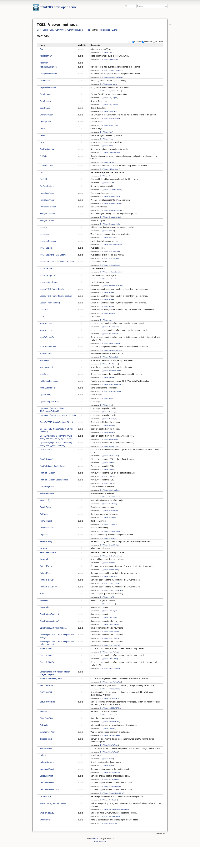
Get (41, 172)
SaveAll (43, 593)
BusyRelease (45, 101)
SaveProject (45, 607)
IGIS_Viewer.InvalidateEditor (109, 251)
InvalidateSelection (48, 268)
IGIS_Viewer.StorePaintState (109, 722)
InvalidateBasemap (48, 241)
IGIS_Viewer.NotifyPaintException (111, 384)
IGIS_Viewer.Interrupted (107, 237)
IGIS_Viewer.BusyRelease (108, 104)
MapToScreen (46, 323)
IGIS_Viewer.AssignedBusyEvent (110, 70)
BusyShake (45, 108)
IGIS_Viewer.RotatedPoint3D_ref (110, 590)
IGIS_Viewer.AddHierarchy (108, 59)
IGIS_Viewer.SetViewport (108, 715)
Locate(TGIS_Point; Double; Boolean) (56, 296)
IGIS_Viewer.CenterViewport (109, 118)
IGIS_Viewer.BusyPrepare (108, 98)
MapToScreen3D (47, 330)
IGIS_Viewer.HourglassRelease (110, 210)
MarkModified (46, 353)
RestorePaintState (48, 552)
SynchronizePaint (47, 732)
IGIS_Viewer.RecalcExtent (108, 510)
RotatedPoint (45, 573)
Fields (87, 30)
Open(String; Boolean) (49, 401)
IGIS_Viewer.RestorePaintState (110, 556)
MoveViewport (46, 360)
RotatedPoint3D (47, 580)
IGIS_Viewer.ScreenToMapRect (110, 682)
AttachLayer (45, 80)
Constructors (77, 30)
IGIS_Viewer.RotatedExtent (108, 569)
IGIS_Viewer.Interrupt (106, 231)
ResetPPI (44, 548)
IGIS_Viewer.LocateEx (107, 313)
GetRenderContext (48, 186)
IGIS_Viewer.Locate (106, 292)
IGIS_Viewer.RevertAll (107, 563)
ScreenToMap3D (47, 655)
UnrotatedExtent (47, 769)
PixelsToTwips (46, 450)
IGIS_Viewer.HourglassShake (109, 224)
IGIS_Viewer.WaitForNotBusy (109, 816)
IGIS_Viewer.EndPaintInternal (109, 152)
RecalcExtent (45, 507)
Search (166, 6)
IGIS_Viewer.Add (105, 52)
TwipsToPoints (46, 748)
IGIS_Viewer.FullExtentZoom (109, 169)
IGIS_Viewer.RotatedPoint (108, 576)
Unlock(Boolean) (47, 762)
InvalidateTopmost (48, 275)
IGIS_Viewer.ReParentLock (108, 524)
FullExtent (44, 156)
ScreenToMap (46, 648)
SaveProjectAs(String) (49, 621)
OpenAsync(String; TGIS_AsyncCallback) (58, 415)
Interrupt (43, 227)
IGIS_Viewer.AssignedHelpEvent (110, 77)
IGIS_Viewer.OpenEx (106, 425)
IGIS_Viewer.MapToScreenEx (109, 343)
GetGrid (43, 179)
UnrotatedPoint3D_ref (49, 790)
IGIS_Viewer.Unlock (106, 759)
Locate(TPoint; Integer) (50, 303)
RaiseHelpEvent (47, 493)
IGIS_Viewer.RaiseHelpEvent (109, 497)
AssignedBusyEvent (48, 67)
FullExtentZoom (46, 166)
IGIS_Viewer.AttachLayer (108, 84)
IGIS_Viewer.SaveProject (108, 611)
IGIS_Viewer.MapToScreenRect (110, 350)
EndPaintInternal (47, 149)
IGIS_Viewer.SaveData (107, 604)
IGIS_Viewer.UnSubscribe (108, 800)
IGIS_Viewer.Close (105, 132)
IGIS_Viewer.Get (105, 176)
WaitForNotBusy (47, 813)
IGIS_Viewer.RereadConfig (108, 545)
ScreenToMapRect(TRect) (51, 678)
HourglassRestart (47, 213)
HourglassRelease (48, 207)
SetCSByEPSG (46, 685)
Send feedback (100, 841)
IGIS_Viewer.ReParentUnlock (109, 531)
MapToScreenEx (47, 337)
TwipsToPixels (46, 739)
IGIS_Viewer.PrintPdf (106, 462)
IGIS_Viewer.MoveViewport (108, 364)
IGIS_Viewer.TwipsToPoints (108, 752)
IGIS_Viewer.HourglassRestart (110, 217)
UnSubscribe (45, 796)
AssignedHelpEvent (48, 74)
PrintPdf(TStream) (48, 473)
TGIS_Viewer (65, 30)
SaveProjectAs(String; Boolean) (53, 628)
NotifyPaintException (49, 381)
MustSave (44, 374)
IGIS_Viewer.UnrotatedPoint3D (110, 786)
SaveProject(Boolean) (49, 614)
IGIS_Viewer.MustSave (107, 377)
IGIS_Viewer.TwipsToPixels (108, 745)
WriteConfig (45, 820)
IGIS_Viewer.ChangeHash (108, 125)
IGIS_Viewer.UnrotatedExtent (109, 772)
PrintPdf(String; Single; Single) (53, 466)
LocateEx (44, 310)
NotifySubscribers (47, 388)
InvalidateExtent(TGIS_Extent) (53, 255)
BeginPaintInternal (48, 87)
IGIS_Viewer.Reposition (107, 538)
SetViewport (45, 711)
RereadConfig (46, 541)
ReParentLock (46, 521)
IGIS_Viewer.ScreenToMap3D (109, 659)
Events (115, 30)
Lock (42, 316)
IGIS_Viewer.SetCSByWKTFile (110, 708)
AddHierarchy (46, 56)
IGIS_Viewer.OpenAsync (108, 412)
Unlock (43, 755)
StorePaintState (46, 718)
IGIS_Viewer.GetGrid (106, 183)
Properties (105, 30)
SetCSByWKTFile (47, 702)
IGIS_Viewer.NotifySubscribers (110, 391)
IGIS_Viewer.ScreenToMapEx (109, 668)
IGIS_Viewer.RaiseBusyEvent (109, 490)
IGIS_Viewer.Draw (105, 146)
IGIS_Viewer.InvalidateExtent (109, 258)
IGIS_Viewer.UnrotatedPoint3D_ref (111, 793)
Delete (42, 135)
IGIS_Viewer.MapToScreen (108, 327)
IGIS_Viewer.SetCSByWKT (108, 698)
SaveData (44, 600)
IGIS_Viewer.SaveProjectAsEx (110, 638)
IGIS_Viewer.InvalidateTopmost (110, 279)
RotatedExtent (46, 566)
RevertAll (44, 559)
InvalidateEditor (46, 248)
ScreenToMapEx (47, 662)
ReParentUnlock (47, 528)
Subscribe (44, 725)
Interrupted (44, 234)
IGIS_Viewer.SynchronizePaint (110, 735)
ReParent (44, 514)
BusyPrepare (45, 94)
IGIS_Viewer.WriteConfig (108, 823)
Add (41, 49)
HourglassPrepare (48, 200)
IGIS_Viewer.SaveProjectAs (109, 624)
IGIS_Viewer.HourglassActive (109, 196)
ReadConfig (45, 500)
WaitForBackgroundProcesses (53, 803)
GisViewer (54, 30)
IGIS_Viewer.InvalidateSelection (110, 272)
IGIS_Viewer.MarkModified (108, 357)
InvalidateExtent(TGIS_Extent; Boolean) (57, 262)
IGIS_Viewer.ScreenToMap (108, 652)
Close (42, 128)
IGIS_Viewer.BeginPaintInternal (110, 91)
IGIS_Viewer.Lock (105, 320)
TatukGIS (94, 839)
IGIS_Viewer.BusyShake (107, 111)
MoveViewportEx (47, 367)
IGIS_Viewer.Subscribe (107, 728)
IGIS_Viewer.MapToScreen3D (109, 333)
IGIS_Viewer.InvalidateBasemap (110, 244)
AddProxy (44, 63)
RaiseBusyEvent (47, 486)
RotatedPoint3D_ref (48, 587)
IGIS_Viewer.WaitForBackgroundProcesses (114, 809)
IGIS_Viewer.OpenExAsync (108, 439)
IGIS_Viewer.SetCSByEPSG (109, 689)
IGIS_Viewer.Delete (106, 139)
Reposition (44, 535)
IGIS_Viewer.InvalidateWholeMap (110, 286)
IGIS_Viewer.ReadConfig (108, 504)
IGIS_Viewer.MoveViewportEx (109, 371)
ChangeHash (45, 122)
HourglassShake (47, 220)
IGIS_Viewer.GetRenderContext (110, 189)
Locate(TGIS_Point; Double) (52, 289)
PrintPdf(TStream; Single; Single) (54, 480)
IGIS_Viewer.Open (105, 398)
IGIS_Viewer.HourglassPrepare (110, 203)
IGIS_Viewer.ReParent (107, 517)
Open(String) (45, 395)
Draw (42, 142)
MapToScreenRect (48, 347)
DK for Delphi (42, 30)
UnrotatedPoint (46, 776)
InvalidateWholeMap (49, 282)
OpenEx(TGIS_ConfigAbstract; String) (56, 422)
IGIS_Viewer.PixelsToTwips (108, 456)
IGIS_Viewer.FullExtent (107, 162)
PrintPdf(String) (46, 459)
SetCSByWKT (46, 692)
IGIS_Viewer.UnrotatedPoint (109, 779)
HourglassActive (47, 193)
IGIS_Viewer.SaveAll (106, 597)
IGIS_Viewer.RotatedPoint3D (109, 583)
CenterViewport (46, 115)
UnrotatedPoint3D (47, 783)
